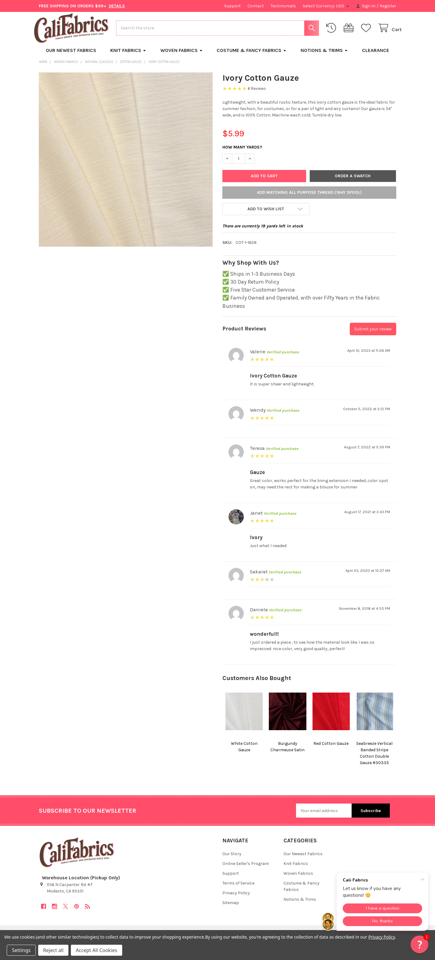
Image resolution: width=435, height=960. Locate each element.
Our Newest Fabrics (71, 55)
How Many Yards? (242, 151)
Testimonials (283, 6)
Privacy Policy (236, 897)
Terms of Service (238, 887)
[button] (265, 214)
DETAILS (117, 6)
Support (232, 6)
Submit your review (373, 333)
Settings (21, 950)
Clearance (375, 55)
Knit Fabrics (128, 55)
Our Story (231, 858)
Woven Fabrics (181, 55)
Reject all (53, 950)
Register (388, 6)
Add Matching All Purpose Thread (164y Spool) (309, 197)
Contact (255, 6)
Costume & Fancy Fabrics (252, 55)
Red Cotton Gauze (331, 748)
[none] (126, 164)
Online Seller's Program (245, 868)
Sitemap (230, 907)
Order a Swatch (353, 180)
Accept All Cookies (96, 950)
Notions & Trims (324, 55)
